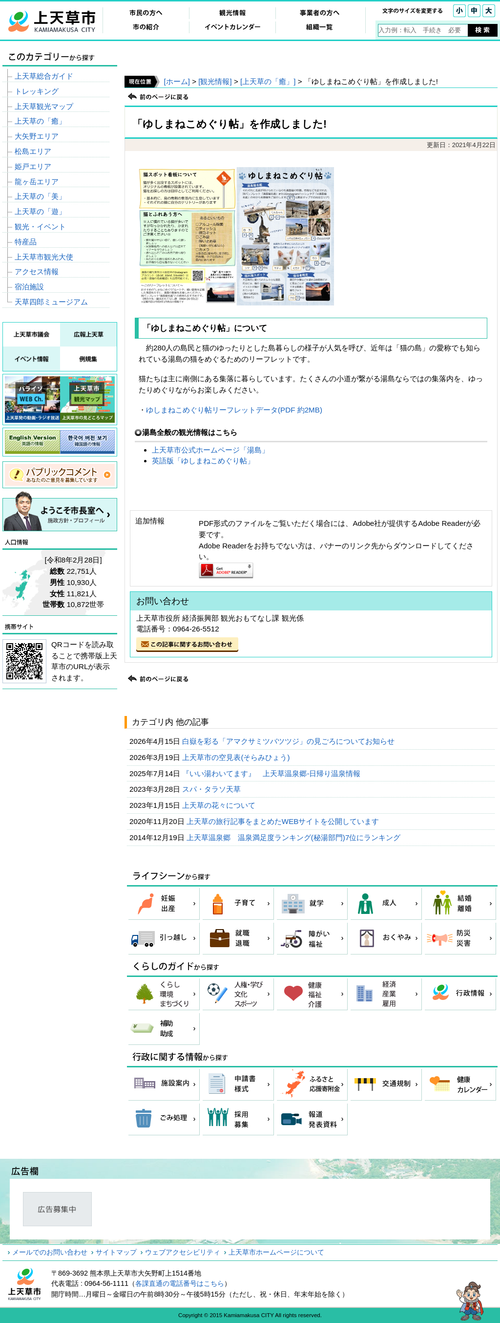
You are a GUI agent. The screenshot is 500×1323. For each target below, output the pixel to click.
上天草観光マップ (44, 106)
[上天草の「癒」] (267, 81)
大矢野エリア (37, 136)
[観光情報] (214, 81)
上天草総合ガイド (44, 76)
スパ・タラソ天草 (212, 789)
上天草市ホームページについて (276, 1252)
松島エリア (33, 151)
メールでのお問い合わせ (49, 1252)
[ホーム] (176, 81)
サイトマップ (116, 1252)
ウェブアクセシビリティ (182, 1252)
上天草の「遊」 (40, 211)
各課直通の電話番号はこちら (179, 1283)
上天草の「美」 (40, 196)
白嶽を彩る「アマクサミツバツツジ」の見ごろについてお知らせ (289, 741)
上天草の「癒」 (40, 121)
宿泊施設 (29, 286)
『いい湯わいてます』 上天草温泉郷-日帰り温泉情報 (272, 773)
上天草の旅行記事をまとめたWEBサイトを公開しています (284, 821)
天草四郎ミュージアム (51, 302)
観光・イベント (40, 226)
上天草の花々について (219, 805)
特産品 (26, 242)
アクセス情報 (37, 271)
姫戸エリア (33, 166)
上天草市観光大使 (44, 257)
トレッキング (37, 91)
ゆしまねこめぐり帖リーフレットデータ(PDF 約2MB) (234, 410)
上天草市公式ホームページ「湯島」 (210, 450)
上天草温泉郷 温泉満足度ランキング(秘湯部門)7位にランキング (295, 837)
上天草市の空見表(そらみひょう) (237, 757)
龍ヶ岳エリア (37, 181)
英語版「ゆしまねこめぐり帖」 (203, 460)
